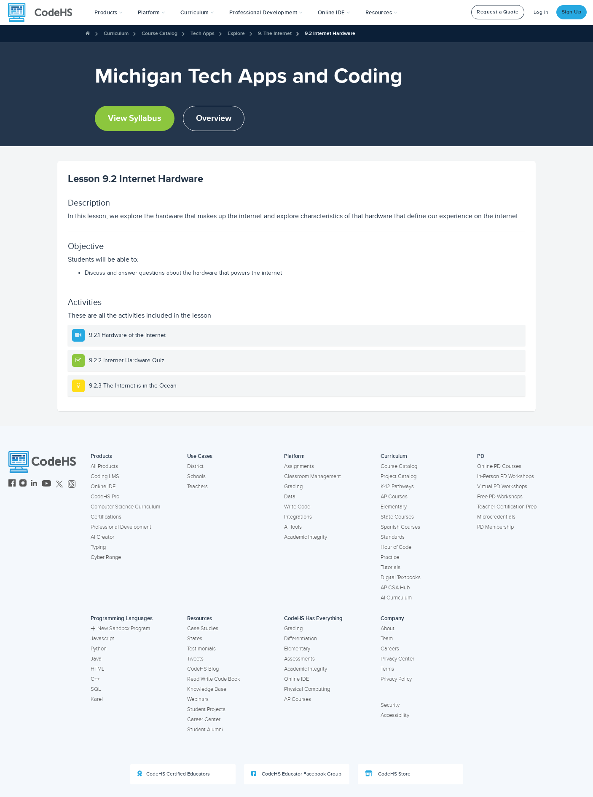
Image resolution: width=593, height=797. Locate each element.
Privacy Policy (396, 679)
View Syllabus (134, 118)
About (387, 628)
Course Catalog (159, 33)
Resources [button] (381, 12)
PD (480, 456)
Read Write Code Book (213, 679)
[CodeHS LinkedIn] (34, 484)
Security (390, 705)
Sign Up (572, 12)
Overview (213, 118)
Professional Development (121, 527)
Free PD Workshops (500, 496)
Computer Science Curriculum (125, 506)
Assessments (299, 658)
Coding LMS (105, 476)
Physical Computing (307, 689)
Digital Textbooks (401, 577)
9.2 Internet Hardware (330, 33)
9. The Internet (275, 33)
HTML (98, 669)
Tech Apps (203, 33)
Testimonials (201, 648)
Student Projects (206, 709)
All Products (104, 466)
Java (96, 658)
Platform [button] (151, 12)
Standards (393, 537)
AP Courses (394, 496)
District (195, 466)
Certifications (106, 517)
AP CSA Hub (395, 587)
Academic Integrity (305, 537)
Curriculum (116, 33)
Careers (390, 648)
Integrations (298, 517)
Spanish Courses (400, 527)
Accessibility (395, 715)
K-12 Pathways (397, 486)
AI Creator (102, 537)
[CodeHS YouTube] (46, 484)
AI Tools (293, 527)
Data (289, 496)
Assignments (299, 466)
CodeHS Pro (105, 496)
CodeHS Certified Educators (173, 773)
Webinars (198, 699)
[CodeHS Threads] (71, 484)
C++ (95, 679)
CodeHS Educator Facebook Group (296, 773)
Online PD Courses (499, 466)
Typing (98, 547)
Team (387, 638)
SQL (96, 689)
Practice (390, 557)
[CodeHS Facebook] (12, 484)
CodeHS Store (388, 773)
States (194, 638)
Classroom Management (312, 476)
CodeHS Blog (203, 669)
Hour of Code (396, 547)
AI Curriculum (396, 597)
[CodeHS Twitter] (59, 484)
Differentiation (300, 638)
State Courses (397, 517)
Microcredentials (496, 517)
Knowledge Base (206, 689)
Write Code (297, 506)
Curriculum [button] (197, 12)
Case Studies (202, 628)
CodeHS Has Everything (313, 618)
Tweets (195, 658)
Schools (196, 476)
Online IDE (103, 486)
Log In (541, 12)
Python (99, 648)
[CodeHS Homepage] (43, 12)
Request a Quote (498, 12)
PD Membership (495, 527)
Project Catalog (398, 476)
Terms (387, 669)
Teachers (197, 486)
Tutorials (390, 567)
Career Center (203, 719)
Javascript (102, 638)
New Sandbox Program (120, 628)
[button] (108, 12)
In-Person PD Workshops (505, 476)
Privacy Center (397, 658)
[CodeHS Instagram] (23, 484)
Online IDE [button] (334, 12)
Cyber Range (106, 557)
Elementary (394, 506)
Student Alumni (205, 729)
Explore (236, 33)
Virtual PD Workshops (502, 486)
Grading (293, 486)
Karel (97, 699)
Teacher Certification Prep (507, 506)
